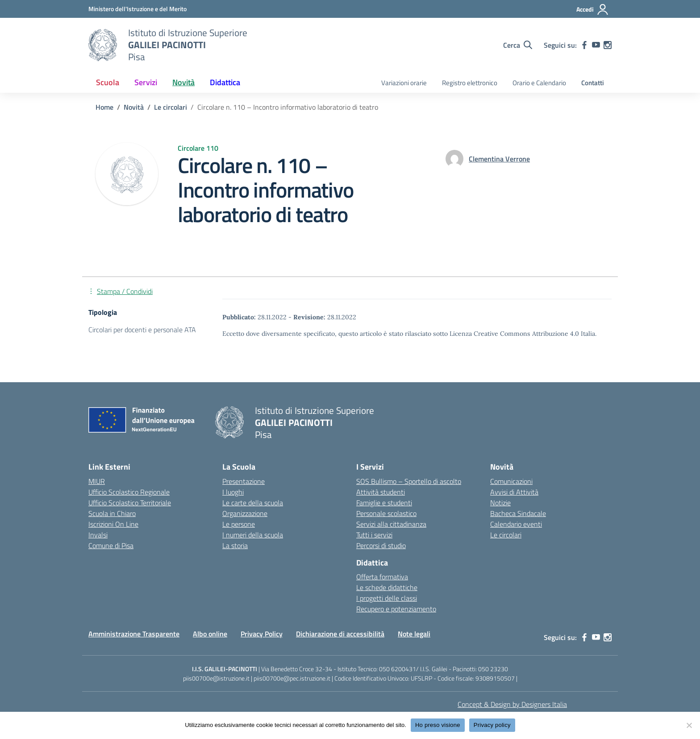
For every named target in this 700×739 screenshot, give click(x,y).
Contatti (592, 83)
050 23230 (493, 668)
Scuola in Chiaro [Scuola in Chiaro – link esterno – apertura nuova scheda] (112, 513)
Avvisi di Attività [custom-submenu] (514, 492)
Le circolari (505, 534)
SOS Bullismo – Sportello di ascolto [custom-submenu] (408, 481)
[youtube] (596, 45)
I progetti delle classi (386, 598)
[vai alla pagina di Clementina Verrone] (499, 158)
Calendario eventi (516, 524)
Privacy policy (492, 725)
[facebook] (584, 45)
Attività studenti (380, 492)
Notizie (500, 502)
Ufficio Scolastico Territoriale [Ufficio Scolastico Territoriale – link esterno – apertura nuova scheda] (129, 502)
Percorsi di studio (381, 545)
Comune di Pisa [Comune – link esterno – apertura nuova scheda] (110, 545)
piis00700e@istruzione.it (216, 678)
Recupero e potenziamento (396, 608)
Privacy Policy (262, 633)
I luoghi (233, 492)
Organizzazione (244, 513)
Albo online (210, 633)
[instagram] (608, 45)
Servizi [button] (145, 82)
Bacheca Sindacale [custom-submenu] (518, 513)
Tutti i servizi (374, 534)
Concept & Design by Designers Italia (512, 704)
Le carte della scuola (252, 502)
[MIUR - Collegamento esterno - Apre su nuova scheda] (137, 8)
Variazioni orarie (404, 83)
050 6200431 (397, 668)
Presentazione (243, 481)
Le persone (238, 524)
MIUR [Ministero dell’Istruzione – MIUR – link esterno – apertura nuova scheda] (96, 481)
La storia (235, 545)
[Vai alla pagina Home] (104, 107)
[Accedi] (593, 9)
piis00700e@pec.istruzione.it (292, 678)
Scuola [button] (107, 82)
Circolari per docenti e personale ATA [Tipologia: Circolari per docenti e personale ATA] (142, 329)
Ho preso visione (437, 725)
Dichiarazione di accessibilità (340, 633)
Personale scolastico (386, 513)
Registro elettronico (469, 83)
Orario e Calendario (539, 83)
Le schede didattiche (386, 587)
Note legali (414, 633)
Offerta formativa (382, 576)
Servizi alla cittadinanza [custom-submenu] (391, 524)
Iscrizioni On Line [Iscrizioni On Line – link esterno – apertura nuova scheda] (113, 524)
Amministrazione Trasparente (133, 633)
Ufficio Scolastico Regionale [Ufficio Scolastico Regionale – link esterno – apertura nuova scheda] (129, 492)
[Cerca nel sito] (517, 45)
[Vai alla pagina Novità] (134, 107)
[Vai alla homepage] (102, 45)
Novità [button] (183, 82)
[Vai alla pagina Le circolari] (170, 107)
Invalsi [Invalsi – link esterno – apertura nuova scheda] (98, 534)
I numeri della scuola (252, 534)
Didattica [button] (225, 82)
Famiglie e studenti (384, 502)
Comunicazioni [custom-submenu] (511, 481)
